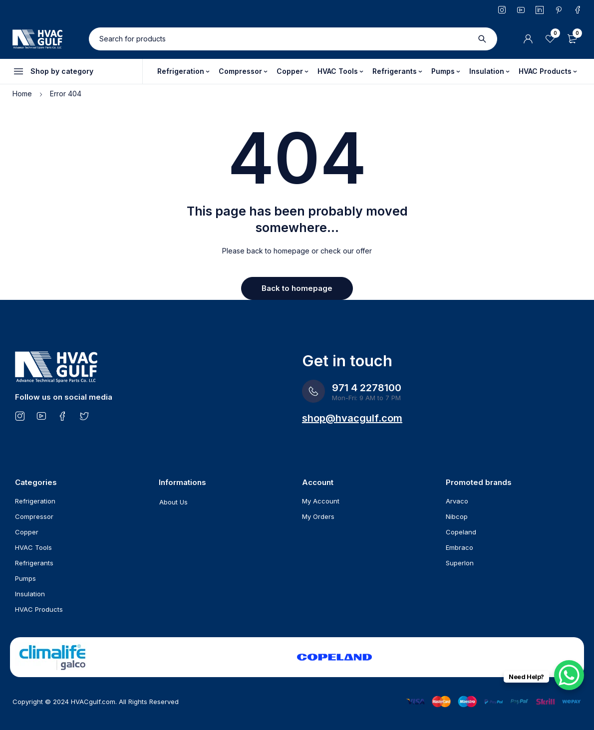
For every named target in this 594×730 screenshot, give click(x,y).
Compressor (34, 516)
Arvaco (457, 501)
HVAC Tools (33, 547)
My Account (320, 501)
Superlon (460, 563)
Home (22, 93)
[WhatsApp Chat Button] (569, 675)
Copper (26, 532)
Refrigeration (35, 501)
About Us (173, 502)
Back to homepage (297, 288)
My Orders (318, 516)
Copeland (461, 532)
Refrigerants (34, 563)
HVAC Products (39, 609)
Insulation (30, 594)
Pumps (25, 578)
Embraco (459, 547)
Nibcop (457, 516)
